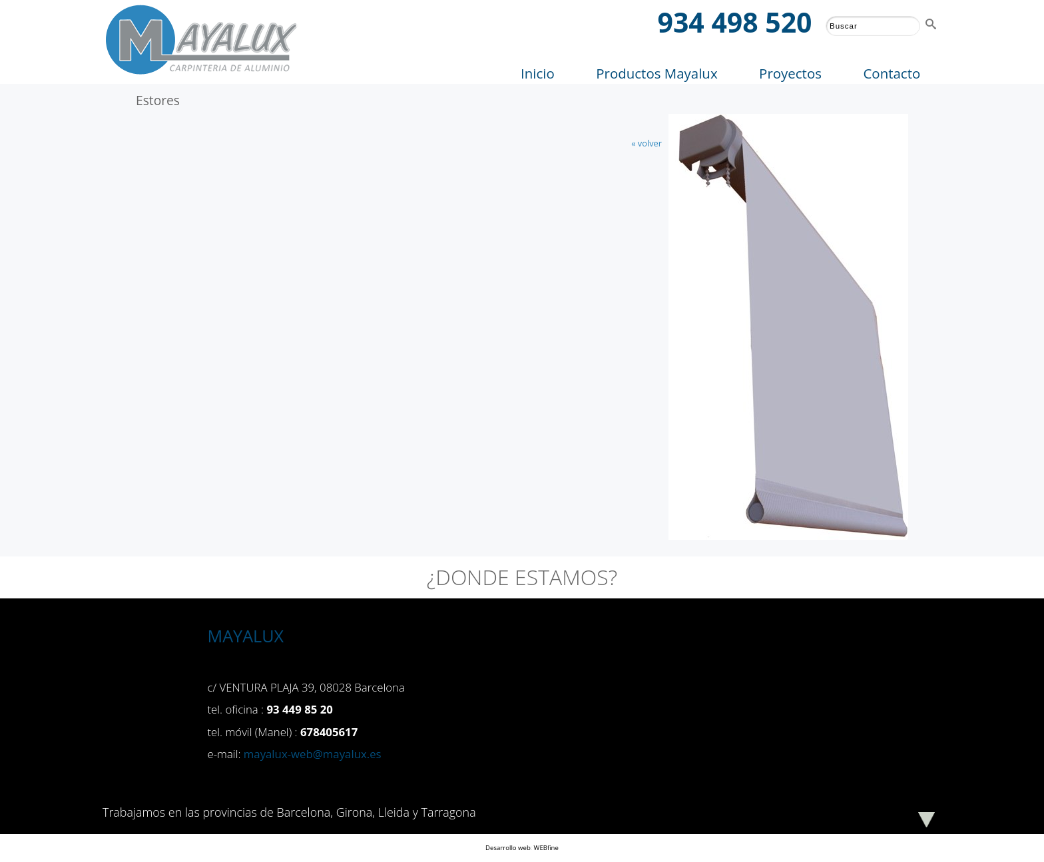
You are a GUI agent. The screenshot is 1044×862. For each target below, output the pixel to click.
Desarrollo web (508, 847)
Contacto (891, 73)
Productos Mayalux (656, 73)
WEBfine (546, 847)
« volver (646, 143)
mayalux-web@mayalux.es (313, 753)
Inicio (538, 73)
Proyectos (790, 73)
